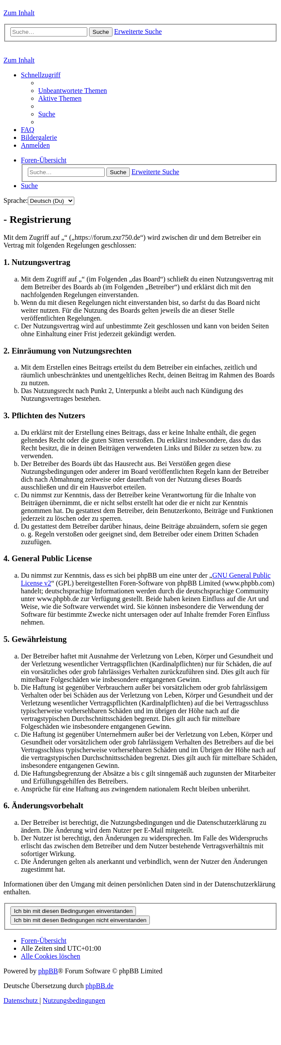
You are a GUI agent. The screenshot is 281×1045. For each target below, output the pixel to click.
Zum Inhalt (19, 13)
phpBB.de (99, 985)
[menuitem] (72, 90)
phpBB (48, 971)
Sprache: (15, 200)
